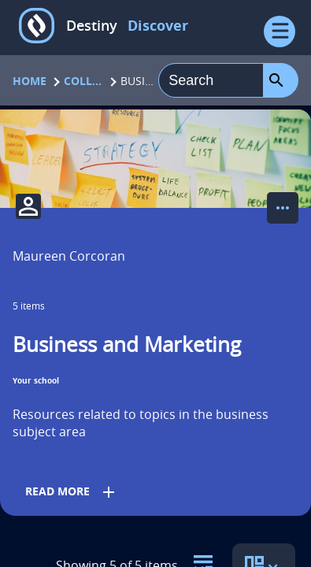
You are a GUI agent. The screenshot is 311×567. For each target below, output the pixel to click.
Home (29, 80)
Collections (83, 80)
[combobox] (211, 80)
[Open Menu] (279, 31)
